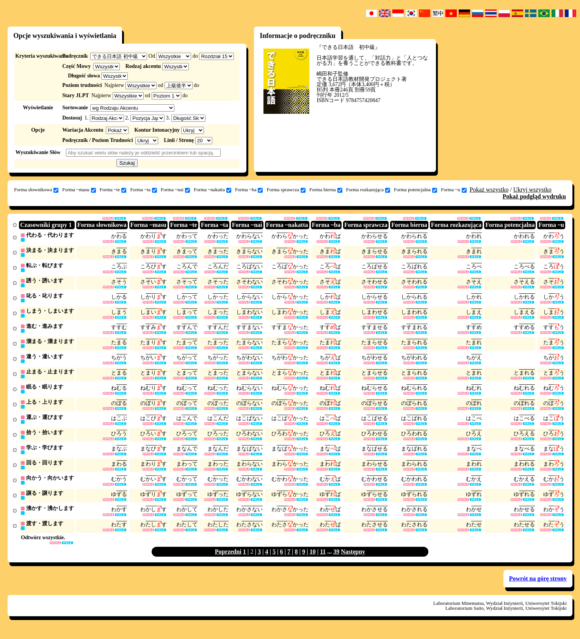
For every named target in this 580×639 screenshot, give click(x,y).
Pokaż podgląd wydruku (534, 196)
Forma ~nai (175, 190)
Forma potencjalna (415, 190)
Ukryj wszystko (532, 189)
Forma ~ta (143, 190)
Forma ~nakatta (212, 190)
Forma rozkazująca (368, 190)
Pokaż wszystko (489, 189)
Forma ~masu (79, 190)
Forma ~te (113, 190)
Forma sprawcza (286, 190)
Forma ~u (454, 190)
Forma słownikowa (36, 190)
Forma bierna (325, 190)
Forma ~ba (249, 190)
